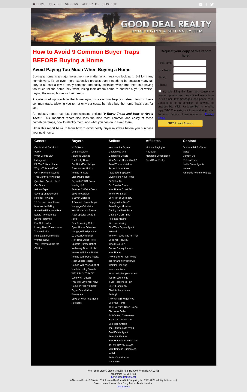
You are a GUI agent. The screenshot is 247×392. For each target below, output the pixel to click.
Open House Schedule (83, 227)
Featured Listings (80, 155)
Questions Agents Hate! (46, 181)
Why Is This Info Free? (46, 168)
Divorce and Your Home (121, 176)
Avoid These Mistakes (120, 164)
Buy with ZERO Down (83, 181)
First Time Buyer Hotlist (83, 239)
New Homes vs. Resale (83, 210)
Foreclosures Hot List (82, 168)
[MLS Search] (78, 147)
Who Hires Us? (117, 244)
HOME (39, 4)
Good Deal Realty (155, 160)
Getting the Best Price (120, 210)
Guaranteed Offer (118, 151)
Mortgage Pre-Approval (83, 231)
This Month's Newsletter (47, 176)
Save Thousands (80, 193)
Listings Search (79, 151)
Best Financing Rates (82, 223)
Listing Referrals (43, 218)
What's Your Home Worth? (123, 160)
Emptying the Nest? (119, 202)
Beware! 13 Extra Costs (84, 189)
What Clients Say (43, 155)
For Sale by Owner (119, 185)
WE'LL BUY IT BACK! (83, 273)
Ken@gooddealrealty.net (123, 377)
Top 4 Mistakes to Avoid (121, 328)
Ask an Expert (41, 189)
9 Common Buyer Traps (84, 202)
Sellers (71, 4)
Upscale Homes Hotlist (83, 244)
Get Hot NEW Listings (83, 164)
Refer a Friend (190, 160)
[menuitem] (39, 4)
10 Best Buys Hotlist (82, 235)
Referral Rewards (43, 197)
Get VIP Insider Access (46, 172)
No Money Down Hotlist (84, 248)
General (40, 141)
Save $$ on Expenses (46, 193)
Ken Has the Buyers (119, 147)
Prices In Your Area (119, 168)
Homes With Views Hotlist (85, 265)
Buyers (55, 4)
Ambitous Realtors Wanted (197, 172)
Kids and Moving (117, 223)
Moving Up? (77, 185)
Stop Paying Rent (80, 176)
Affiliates (90, 4)
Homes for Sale (79, 172)
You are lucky (41, 231)
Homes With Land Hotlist (84, 252)
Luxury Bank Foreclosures (48, 227)
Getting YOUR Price (119, 214)
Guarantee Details (118, 155)
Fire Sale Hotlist (42, 223)
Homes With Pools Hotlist (84, 256)
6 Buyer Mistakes (80, 197)
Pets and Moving (117, 218)
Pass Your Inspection (120, 172)
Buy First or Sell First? (120, 197)
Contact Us (189, 155)
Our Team (39, 185)
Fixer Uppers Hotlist (81, 260)
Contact (109, 4)
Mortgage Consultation (158, 155)
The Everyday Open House (123, 307)
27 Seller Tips (116, 181)
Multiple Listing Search (83, 269)
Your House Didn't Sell (120, 189)
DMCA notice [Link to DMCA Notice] (123, 386)
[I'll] (46, 164)
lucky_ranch (40, 160)
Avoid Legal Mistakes (120, 206)
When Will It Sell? (118, 193)
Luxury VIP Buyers (81, 277)
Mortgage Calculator (82, 206)
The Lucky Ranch (80, 160)
